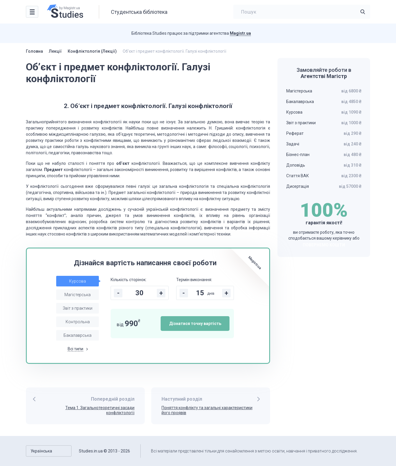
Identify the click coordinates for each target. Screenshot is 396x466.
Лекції (55, 51)
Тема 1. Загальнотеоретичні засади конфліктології (99, 410)
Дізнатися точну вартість (195, 323)
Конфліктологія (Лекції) (92, 51)
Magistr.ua (240, 33)
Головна (34, 51)
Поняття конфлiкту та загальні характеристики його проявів (207, 410)
